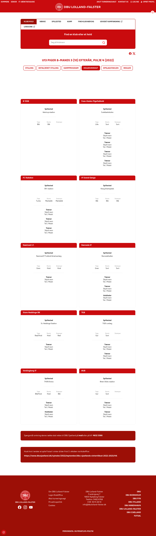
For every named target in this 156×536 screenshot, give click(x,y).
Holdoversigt (91, 68)
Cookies (52, 506)
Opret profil (147, 2)
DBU (139, 492)
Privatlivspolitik (55, 502)
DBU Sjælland (134, 512)
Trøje (38, 122)
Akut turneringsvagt (106, 2)
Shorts (49, 122)
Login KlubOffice (56, 495)
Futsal (137, 516)
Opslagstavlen (111, 68)
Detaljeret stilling (48, 68)
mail (81, 436)
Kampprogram (71, 68)
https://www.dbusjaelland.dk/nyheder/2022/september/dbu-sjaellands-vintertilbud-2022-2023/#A (70, 456)
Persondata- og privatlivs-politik (78, 531)
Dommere (5, 2)
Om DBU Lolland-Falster (59, 492)
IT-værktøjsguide (27, 2)
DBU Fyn (137, 499)
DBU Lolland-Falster (130, 509)
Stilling (29, 68)
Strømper (59, 122)
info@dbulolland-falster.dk (94, 505)
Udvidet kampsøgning (111, 21)
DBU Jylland (134, 502)
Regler (127, 68)
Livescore (29, 27)
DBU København (133, 506)
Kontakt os (123, 2)
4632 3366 (97, 436)
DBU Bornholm (133, 495)
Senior (14, 2)
